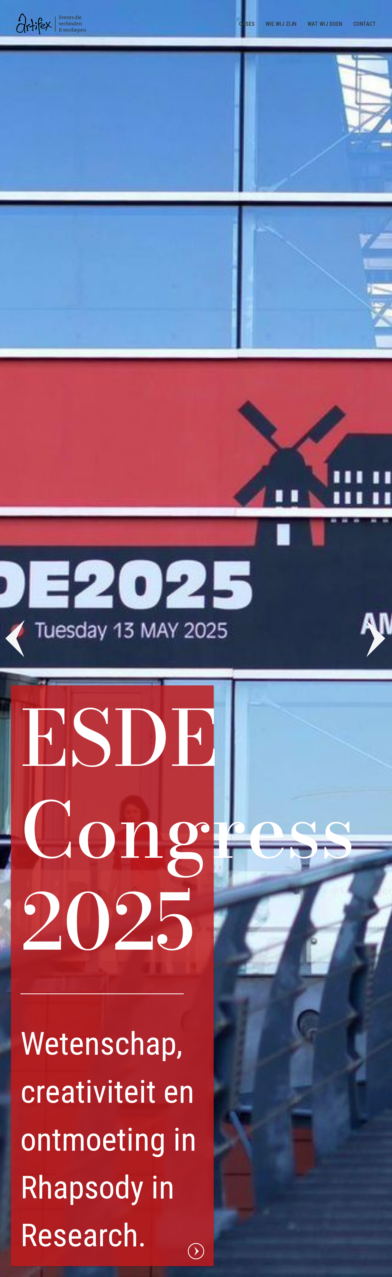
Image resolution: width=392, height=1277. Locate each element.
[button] (13, 638)
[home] (51, 24)
